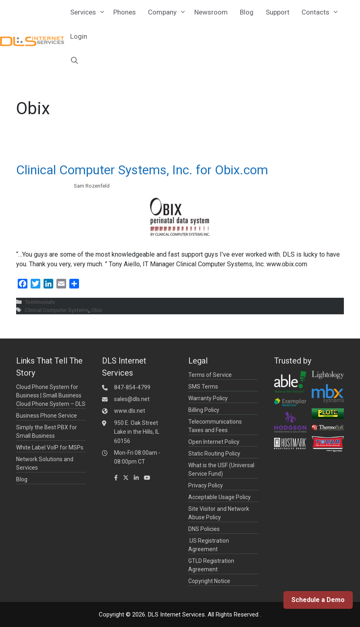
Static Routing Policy (214, 453)
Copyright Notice (209, 581)
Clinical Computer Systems (57, 310)
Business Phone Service (46, 415)
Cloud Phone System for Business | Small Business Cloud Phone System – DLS (50, 395)
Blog (247, 12)
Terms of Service (210, 375)
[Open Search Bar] (74, 60)
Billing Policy (203, 410)
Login (78, 36)
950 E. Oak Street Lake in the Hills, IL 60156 (136, 432)
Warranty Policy (208, 398)
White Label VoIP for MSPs (49, 447)
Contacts (321, 12)
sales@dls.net (132, 399)
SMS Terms (203, 386)
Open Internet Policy (213, 442)
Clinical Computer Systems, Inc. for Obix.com (142, 170)
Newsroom (211, 12)
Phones (124, 12)
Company (168, 12)
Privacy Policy (205, 485)
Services (89, 12)
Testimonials (40, 302)
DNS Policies (204, 529)
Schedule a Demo (318, 600)
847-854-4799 (132, 387)
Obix (96, 310)
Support (277, 12)
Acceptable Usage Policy (219, 497)
